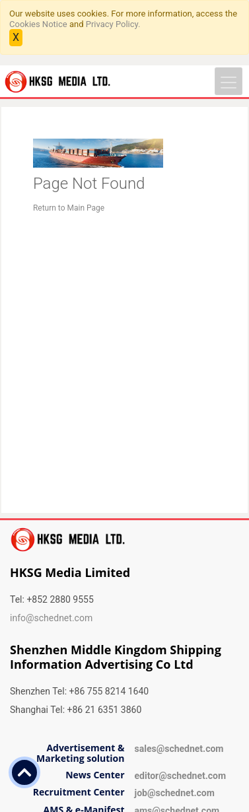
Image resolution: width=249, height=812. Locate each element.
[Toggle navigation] (228, 81)
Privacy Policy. (113, 24)
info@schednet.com (51, 618)
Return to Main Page (68, 208)
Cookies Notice (38, 24)
